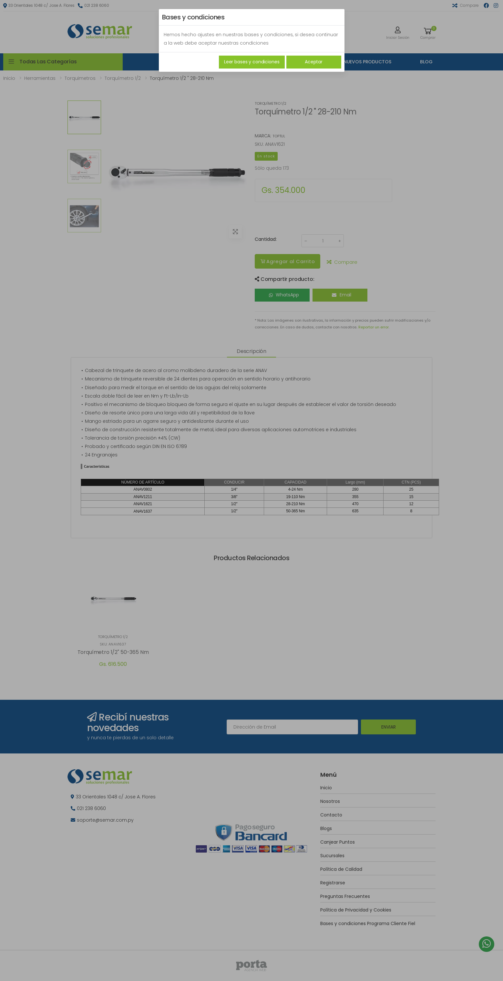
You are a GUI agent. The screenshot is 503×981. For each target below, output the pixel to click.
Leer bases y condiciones (252, 62)
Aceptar (314, 62)
